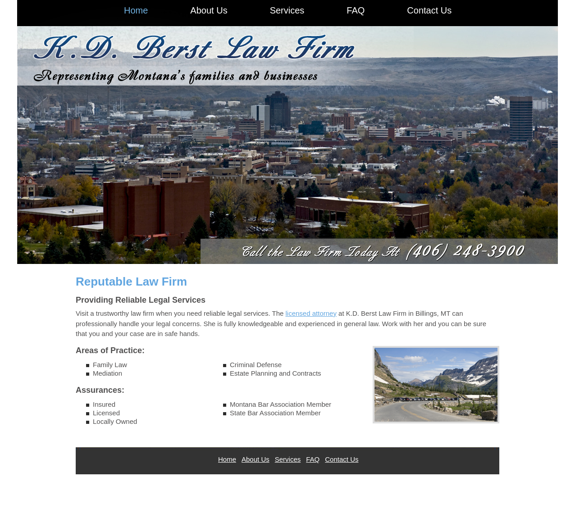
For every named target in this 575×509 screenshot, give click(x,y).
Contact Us (341, 459)
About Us (255, 459)
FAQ (312, 459)
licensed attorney (311, 313)
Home (227, 459)
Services (288, 459)
